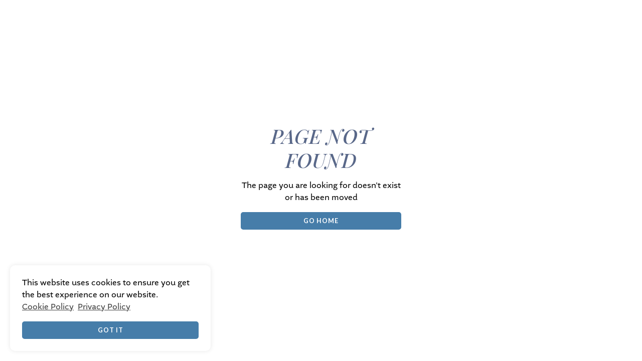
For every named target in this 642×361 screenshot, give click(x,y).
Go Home (321, 221)
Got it (110, 330)
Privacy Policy (104, 307)
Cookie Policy (48, 307)
